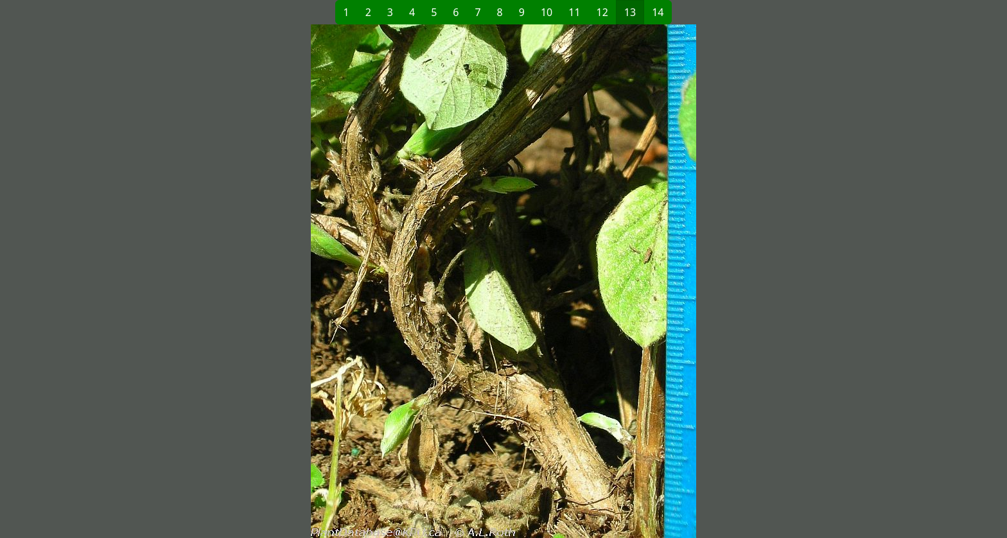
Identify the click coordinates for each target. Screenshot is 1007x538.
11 (574, 12)
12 (602, 12)
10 (546, 12)
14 (657, 12)
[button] (295, 281)
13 (630, 12)
